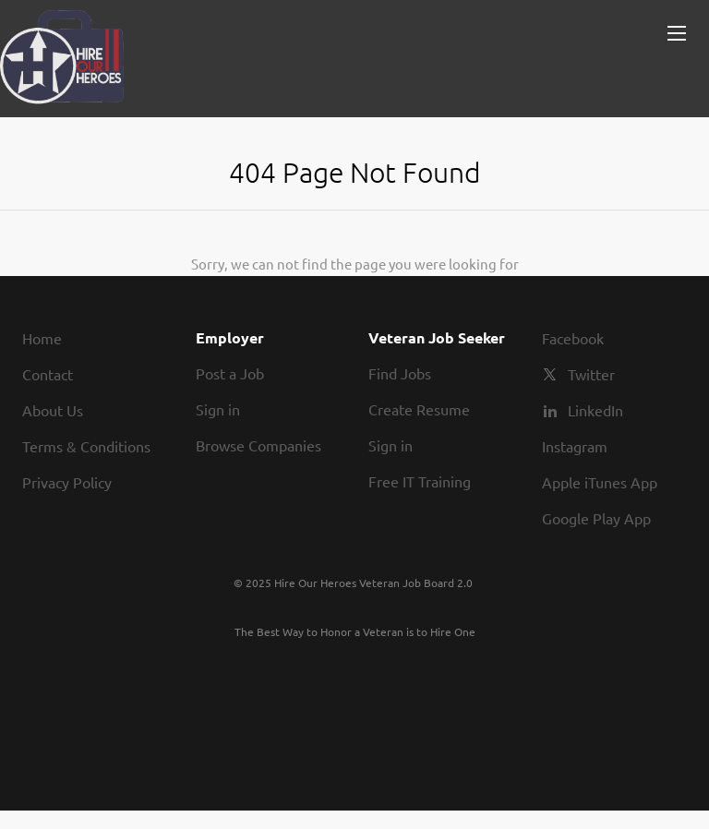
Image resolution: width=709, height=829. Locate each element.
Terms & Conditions (86, 446)
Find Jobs (399, 373)
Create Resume (419, 409)
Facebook (573, 338)
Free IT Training (419, 481)
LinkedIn (595, 410)
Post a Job (230, 373)
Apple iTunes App (599, 482)
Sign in (218, 409)
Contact (47, 374)
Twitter (591, 374)
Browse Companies (258, 445)
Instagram (574, 446)
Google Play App (596, 518)
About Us (52, 410)
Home (42, 338)
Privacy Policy (67, 482)
